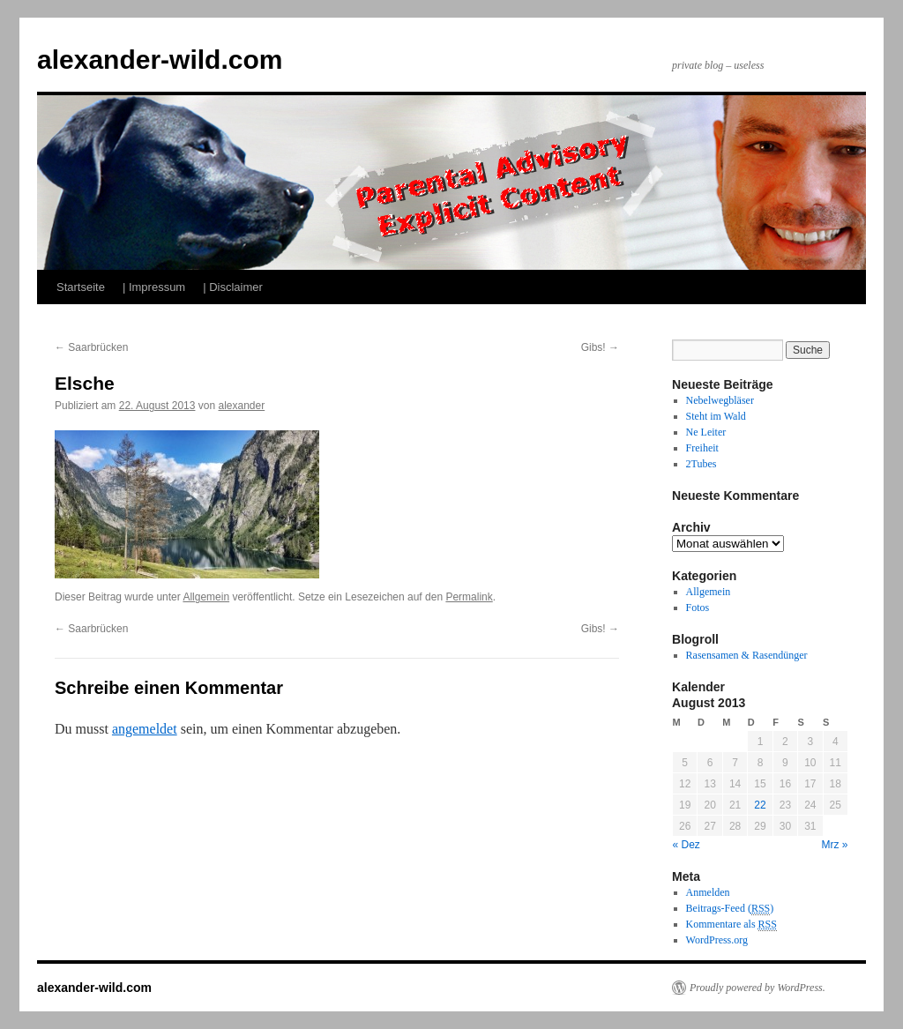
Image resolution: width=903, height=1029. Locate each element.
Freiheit (702, 448)
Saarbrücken (91, 347)
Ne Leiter (706, 432)
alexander (242, 405)
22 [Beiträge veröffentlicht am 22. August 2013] (759, 805)
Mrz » (835, 845)
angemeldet (144, 728)
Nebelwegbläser (720, 400)
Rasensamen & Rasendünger (747, 655)
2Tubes (701, 464)
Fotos (698, 607)
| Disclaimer (233, 287)
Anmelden (708, 892)
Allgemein (206, 597)
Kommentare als (731, 924)
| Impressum (154, 287)
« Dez (686, 845)
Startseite (80, 287)
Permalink (468, 597)
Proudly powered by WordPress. (757, 987)
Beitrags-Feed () (730, 908)
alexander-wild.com (159, 59)
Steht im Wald (716, 416)
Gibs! (600, 347)
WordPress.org (717, 940)
